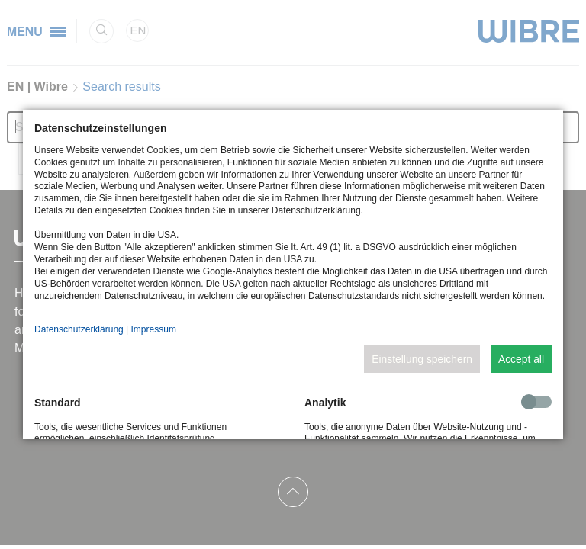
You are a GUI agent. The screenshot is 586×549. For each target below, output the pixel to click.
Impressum (153, 329)
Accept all (521, 359)
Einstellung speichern (422, 359)
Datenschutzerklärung (79, 329)
